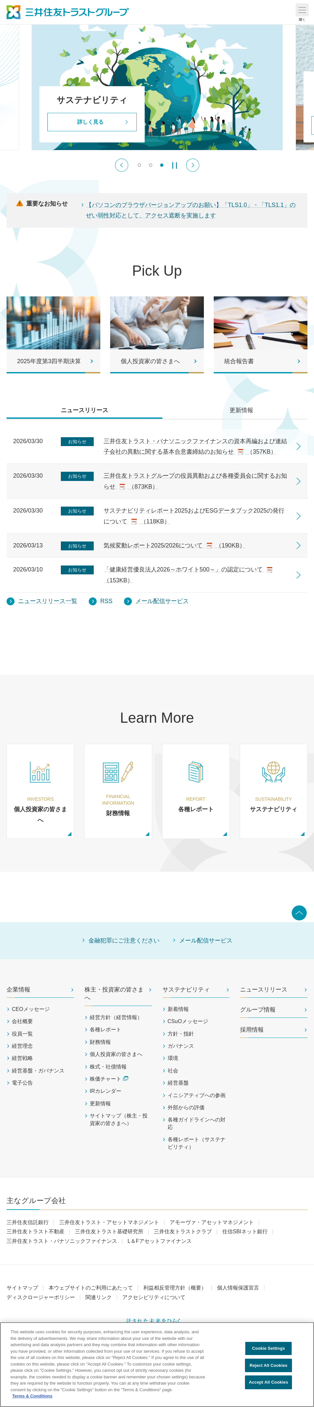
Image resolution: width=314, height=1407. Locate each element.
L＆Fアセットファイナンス (160, 1241)
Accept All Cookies (268, 1382)
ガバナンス (181, 1046)
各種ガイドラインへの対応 (197, 1123)
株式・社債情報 (108, 1066)
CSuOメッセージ (188, 1021)
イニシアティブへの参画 (197, 1095)
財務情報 (100, 1042)
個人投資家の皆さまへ (116, 1054)
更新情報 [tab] (241, 410)
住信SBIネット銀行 (245, 1231)
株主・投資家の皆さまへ (114, 993)
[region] (157, 1364)
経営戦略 (22, 1058)
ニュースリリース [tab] (84, 410)
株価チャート (109, 1079)
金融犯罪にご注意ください (123, 940)
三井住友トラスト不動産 (35, 1231)
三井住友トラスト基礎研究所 (109, 1231)
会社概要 (22, 1021)
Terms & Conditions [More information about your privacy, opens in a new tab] (32, 1396)
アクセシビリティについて (153, 1297)
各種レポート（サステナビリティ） (197, 1143)
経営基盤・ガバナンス (38, 1070)
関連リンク (98, 1297)
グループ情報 (258, 1009)
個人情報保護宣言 (238, 1288)
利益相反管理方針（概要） (174, 1288)
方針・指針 (181, 1034)
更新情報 (100, 1103)
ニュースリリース (263, 989)
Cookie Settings (268, 1348)
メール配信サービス (205, 940)
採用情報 (252, 1029)
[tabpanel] (157, 514)
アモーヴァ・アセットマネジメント (212, 1222)
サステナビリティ (186, 989)
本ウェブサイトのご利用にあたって (91, 1288)
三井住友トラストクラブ (183, 1231)
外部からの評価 (186, 1107)
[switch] (139, 165)
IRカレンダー (105, 1091)
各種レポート (105, 1029)
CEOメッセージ (31, 1009)
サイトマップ (22, 1288)
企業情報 (18, 989)
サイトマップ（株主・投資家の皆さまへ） (119, 1119)
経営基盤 (178, 1083)
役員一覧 (22, 1034)
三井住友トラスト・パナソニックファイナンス (62, 1241)
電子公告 (22, 1083)
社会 (173, 1070)
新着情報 (178, 1009)
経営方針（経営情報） (116, 1017)
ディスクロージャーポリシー (41, 1297)
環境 (173, 1058)
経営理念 (22, 1046)
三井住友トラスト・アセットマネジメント (109, 1222)
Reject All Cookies (268, 1365)
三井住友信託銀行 (28, 1222)
